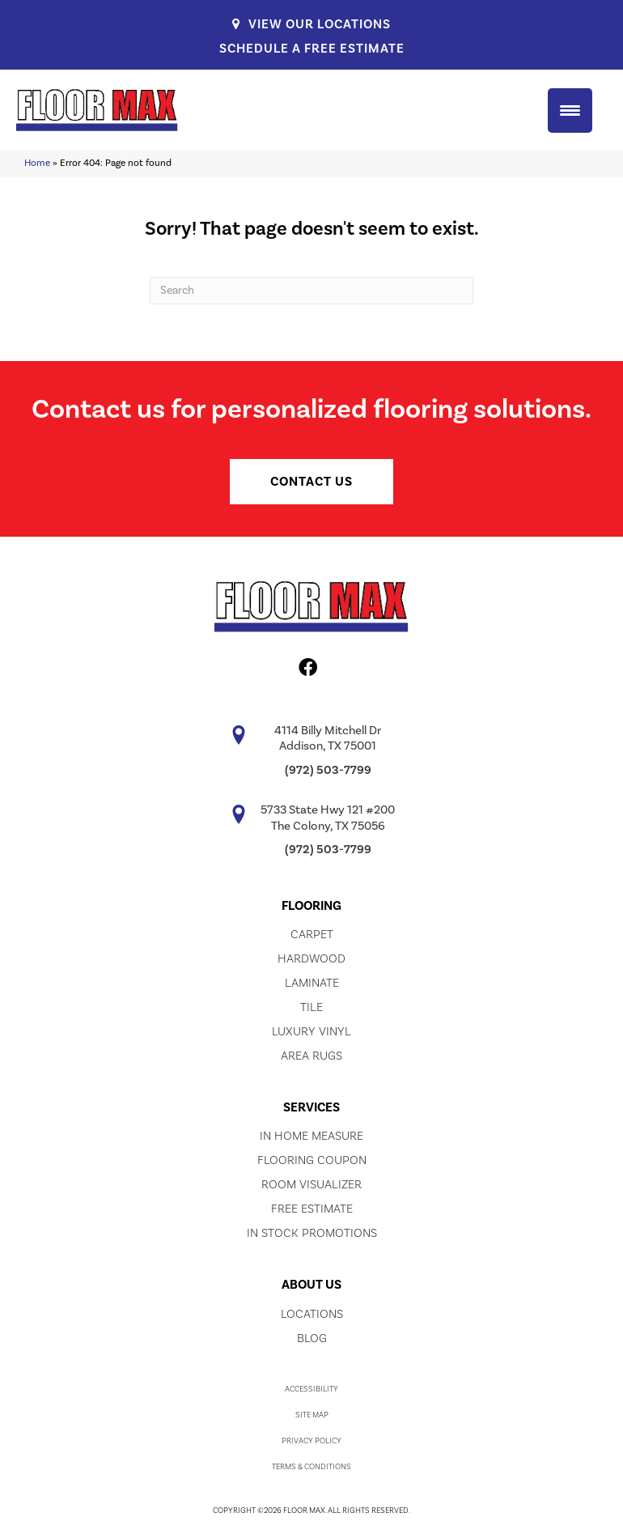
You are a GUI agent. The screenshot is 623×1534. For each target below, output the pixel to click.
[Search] (311, 290)
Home (37, 163)
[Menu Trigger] (570, 110)
